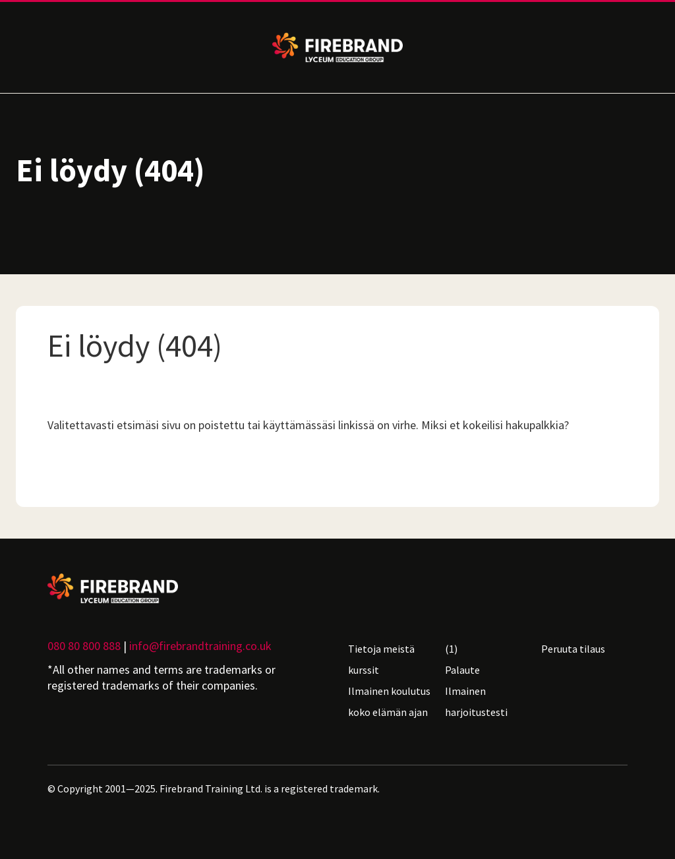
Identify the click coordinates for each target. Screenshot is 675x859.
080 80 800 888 (84, 645)
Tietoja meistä (381, 648)
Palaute (462, 669)
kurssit (363, 669)
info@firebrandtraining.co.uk (200, 645)
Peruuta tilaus (573, 648)
